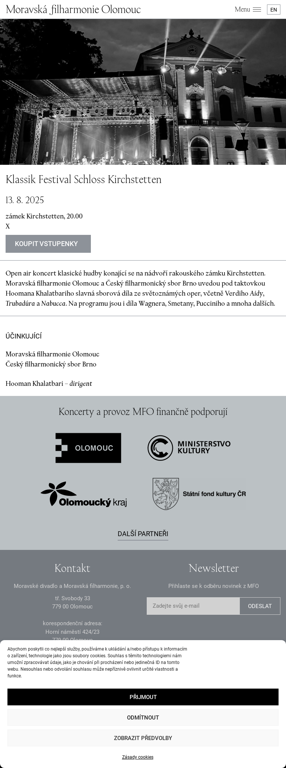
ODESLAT (260, 606)
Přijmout (143, 697)
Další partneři (143, 534)
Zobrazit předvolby (143, 738)
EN (273, 10)
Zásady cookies (137, 757)
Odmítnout (143, 717)
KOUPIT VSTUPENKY (46, 244)
